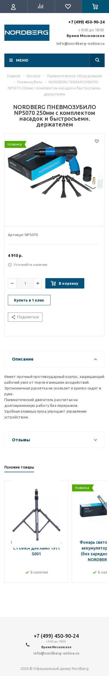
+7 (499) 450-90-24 (86, 22)
